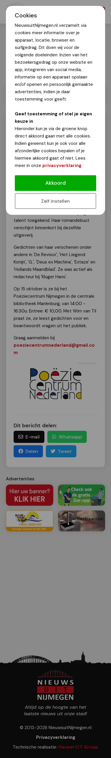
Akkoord (55, 182)
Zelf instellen (55, 201)
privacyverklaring (61, 165)
